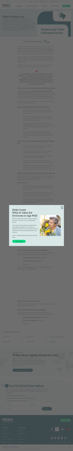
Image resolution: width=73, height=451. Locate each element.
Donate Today (19, 241)
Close (62, 207)
